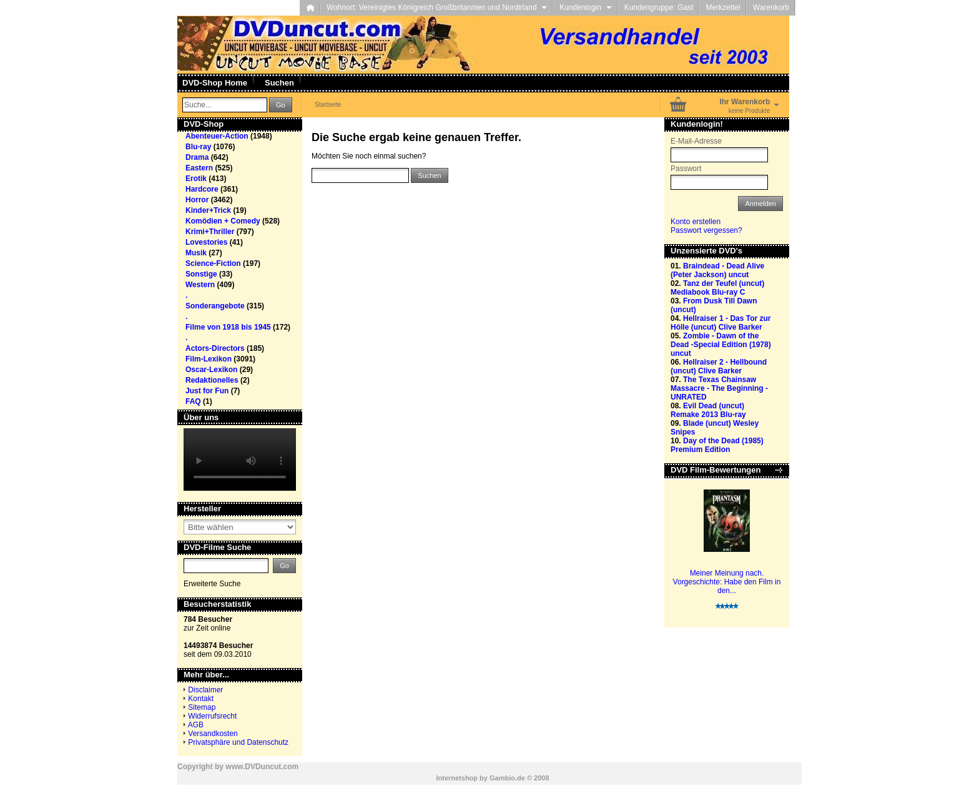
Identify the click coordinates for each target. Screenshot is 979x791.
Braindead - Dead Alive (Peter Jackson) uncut (717, 270)
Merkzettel (723, 7)
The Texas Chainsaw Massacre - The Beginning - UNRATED (719, 388)
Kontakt (201, 698)
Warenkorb (771, 7)
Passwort (686, 168)
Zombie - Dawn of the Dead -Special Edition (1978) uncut (721, 345)
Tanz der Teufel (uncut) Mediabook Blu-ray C (717, 288)
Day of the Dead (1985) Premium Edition (717, 445)
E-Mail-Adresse (696, 141)
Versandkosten (212, 733)
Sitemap (201, 707)
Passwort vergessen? (706, 230)
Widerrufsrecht (212, 716)
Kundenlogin (585, 7)
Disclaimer (205, 689)
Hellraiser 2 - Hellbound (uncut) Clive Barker (719, 366)
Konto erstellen (696, 221)
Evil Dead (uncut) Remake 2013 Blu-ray (708, 410)
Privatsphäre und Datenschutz (238, 742)
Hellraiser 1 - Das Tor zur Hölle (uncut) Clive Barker (721, 323)
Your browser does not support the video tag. (240, 459)
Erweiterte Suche (212, 583)
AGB (196, 724)
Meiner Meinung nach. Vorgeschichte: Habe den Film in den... (727, 582)
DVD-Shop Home (214, 82)
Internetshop (457, 778)
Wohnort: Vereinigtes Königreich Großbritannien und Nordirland (437, 7)
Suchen (279, 82)
